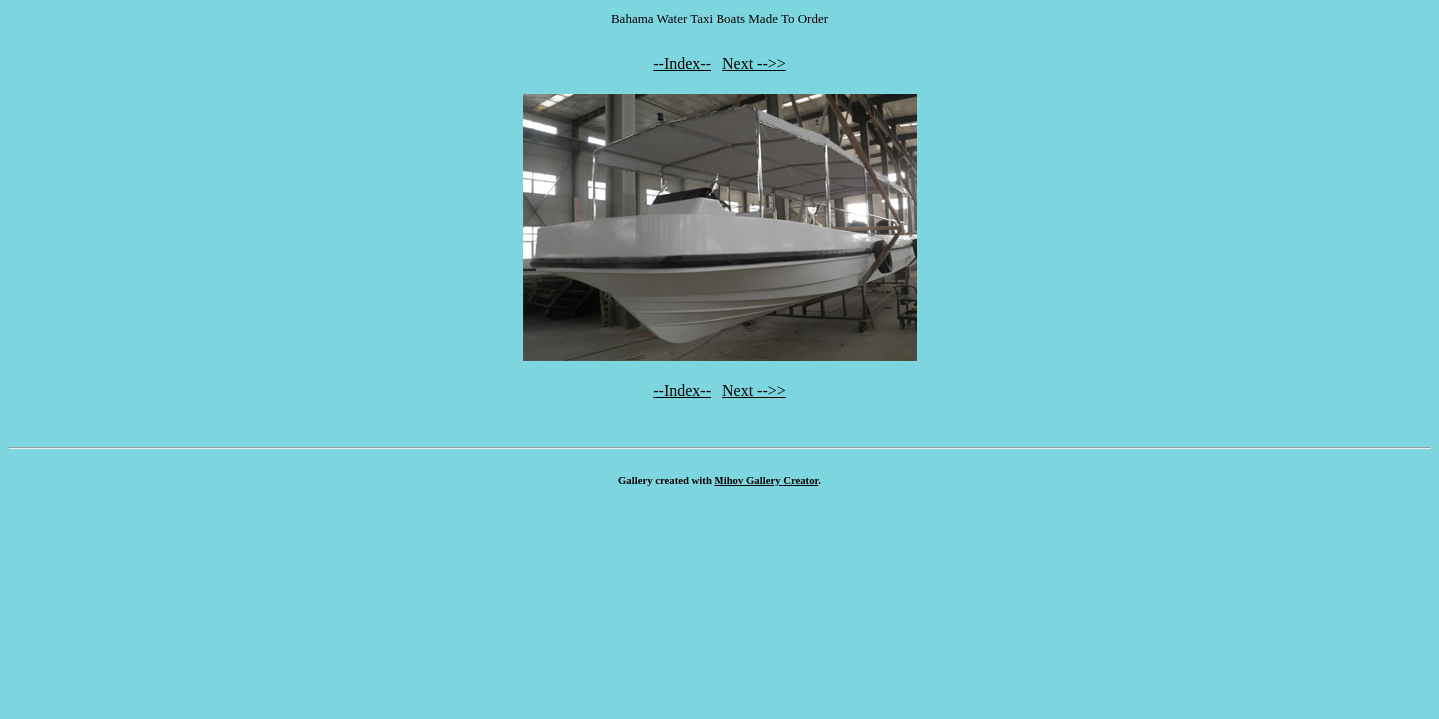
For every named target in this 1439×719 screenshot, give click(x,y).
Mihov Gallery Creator (767, 480)
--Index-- (682, 63)
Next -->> (754, 63)
